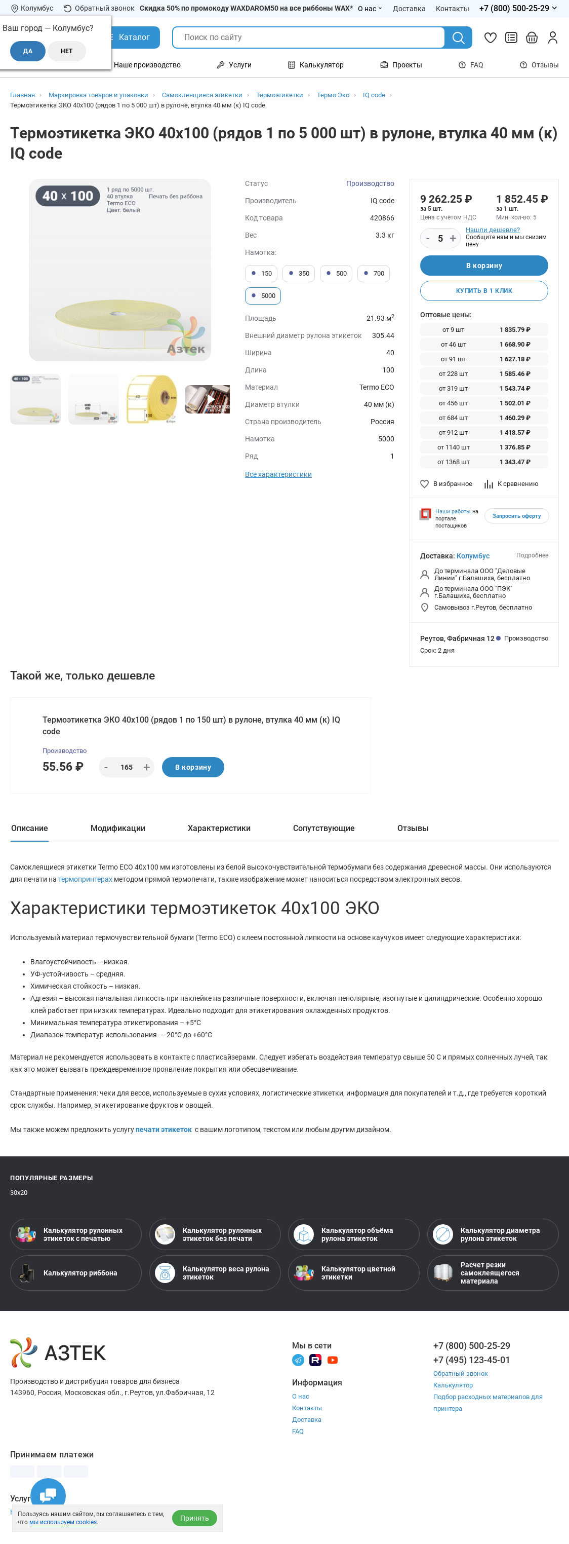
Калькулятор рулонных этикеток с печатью (69, 1234)
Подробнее (532, 555)
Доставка (306, 1419)
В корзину (484, 265)
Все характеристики (278, 474)
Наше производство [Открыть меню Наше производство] (141, 65)
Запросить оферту (517, 516)
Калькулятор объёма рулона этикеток (343, 1234)
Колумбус (473, 556)
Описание (29, 828)
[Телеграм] (298, 1359)
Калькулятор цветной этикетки (344, 1273)
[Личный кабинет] (553, 37)
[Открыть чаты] (48, 1496)
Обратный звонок (99, 8)
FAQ (470, 65)
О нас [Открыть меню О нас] (370, 9)
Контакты (307, 1408)
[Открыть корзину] (532, 37)
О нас (300, 1396)
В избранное (446, 483)
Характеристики (219, 828)
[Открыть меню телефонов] (519, 9)
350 (298, 273)
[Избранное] (490, 37)
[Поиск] (459, 38)
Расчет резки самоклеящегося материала (476, 1273)
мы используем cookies (63, 1522)
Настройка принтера (44, 1512)
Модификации (118, 828)
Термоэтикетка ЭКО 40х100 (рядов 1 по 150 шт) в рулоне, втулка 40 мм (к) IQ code (191, 725)
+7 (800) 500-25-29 (471, 1345)
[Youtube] (333, 1359)
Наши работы (453, 511)
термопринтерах (86, 879)
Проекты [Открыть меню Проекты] (401, 65)
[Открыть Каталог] (127, 37)
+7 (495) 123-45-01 (471, 1359)
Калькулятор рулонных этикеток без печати (208, 1234)
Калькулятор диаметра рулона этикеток (486, 1234)
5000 (263, 296)
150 (261, 273)
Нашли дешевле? (493, 230)
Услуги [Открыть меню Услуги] (234, 65)
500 (336, 273)
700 (373, 273)
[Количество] (440, 239)
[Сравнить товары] (511, 37)
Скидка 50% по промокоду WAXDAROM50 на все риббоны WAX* (246, 8)
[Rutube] (315, 1359)
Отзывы (539, 65)
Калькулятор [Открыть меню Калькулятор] (316, 65)
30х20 (18, 1192)
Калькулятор (453, 1385)
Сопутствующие (324, 828)
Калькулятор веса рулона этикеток (212, 1273)
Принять (194, 1518)
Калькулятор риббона (66, 1273)
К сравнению (511, 483)
